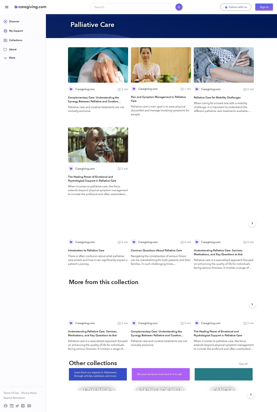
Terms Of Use (12, 393)
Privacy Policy (29, 393)
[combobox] (136, 7)
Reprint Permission (14, 398)
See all (243, 364)
